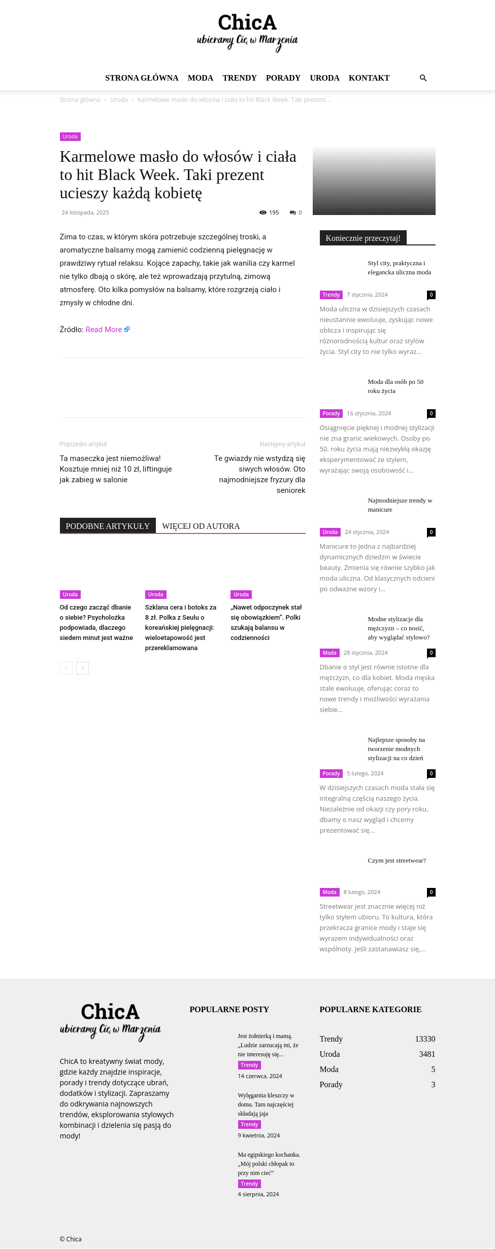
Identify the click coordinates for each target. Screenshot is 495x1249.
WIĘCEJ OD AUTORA (201, 526)
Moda (201, 78)
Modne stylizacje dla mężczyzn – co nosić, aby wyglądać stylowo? (399, 628)
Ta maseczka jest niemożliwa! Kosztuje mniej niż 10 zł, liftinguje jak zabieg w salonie (116, 469)
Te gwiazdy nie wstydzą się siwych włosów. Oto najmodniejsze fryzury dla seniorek (260, 474)
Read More (103, 329)
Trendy (239, 78)
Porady (283, 78)
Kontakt (369, 78)
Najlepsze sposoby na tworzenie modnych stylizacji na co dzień (396, 749)
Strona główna (141, 78)
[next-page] (82, 668)
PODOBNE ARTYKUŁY (108, 526)
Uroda (325, 78)
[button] (423, 78)
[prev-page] (66, 668)
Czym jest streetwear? (397, 860)
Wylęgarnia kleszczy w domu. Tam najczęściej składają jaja (266, 1104)
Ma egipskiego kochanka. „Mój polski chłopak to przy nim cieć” (269, 1163)
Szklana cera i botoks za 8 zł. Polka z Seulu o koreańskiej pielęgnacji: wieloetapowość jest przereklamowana (180, 627)
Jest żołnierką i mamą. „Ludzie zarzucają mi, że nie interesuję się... (268, 1045)
